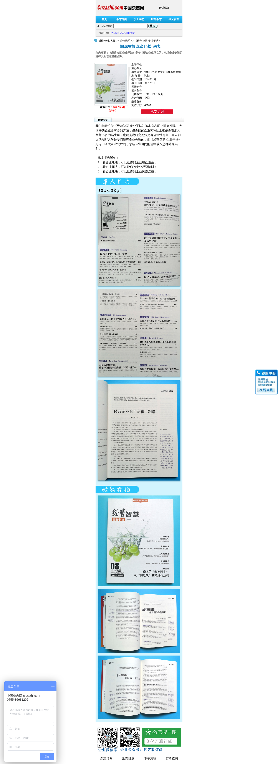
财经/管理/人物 (107, 40)
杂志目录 (128, 758)
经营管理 (125, 40)
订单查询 (172, 758)
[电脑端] (164, 7)
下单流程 (150, 758)
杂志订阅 (106, 758)
